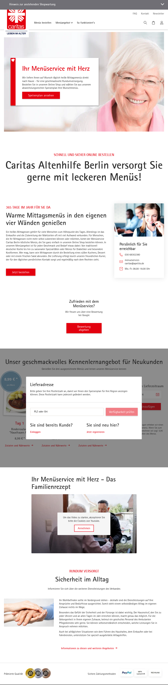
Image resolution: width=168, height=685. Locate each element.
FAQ (135, 13)
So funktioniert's (86, 22)
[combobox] (67, 412)
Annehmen (84, 528)
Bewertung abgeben (84, 328)
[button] (84, 5)
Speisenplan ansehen (42, 95)
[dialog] (84, 408)
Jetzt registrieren (95, 432)
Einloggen (35, 432)
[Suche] (146, 23)
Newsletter (158, 13)
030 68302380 (132, 254)
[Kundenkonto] (162, 23)
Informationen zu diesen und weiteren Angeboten (89, 648)
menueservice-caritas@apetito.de (134, 261)
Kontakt (145, 13)
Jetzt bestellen (21, 272)
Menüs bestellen (42, 22)
